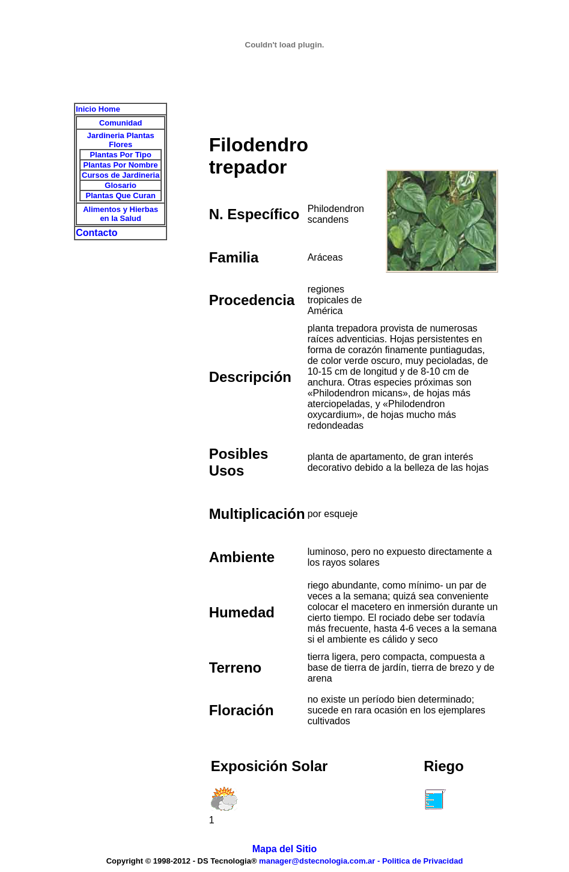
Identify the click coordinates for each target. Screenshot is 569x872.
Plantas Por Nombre (121, 164)
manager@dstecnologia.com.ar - (320, 860)
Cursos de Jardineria (120, 175)
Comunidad (120, 122)
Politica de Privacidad (422, 860)
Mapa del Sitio (284, 849)
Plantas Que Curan (121, 195)
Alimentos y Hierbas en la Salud (120, 214)
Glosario (120, 185)
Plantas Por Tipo (120, 154)
